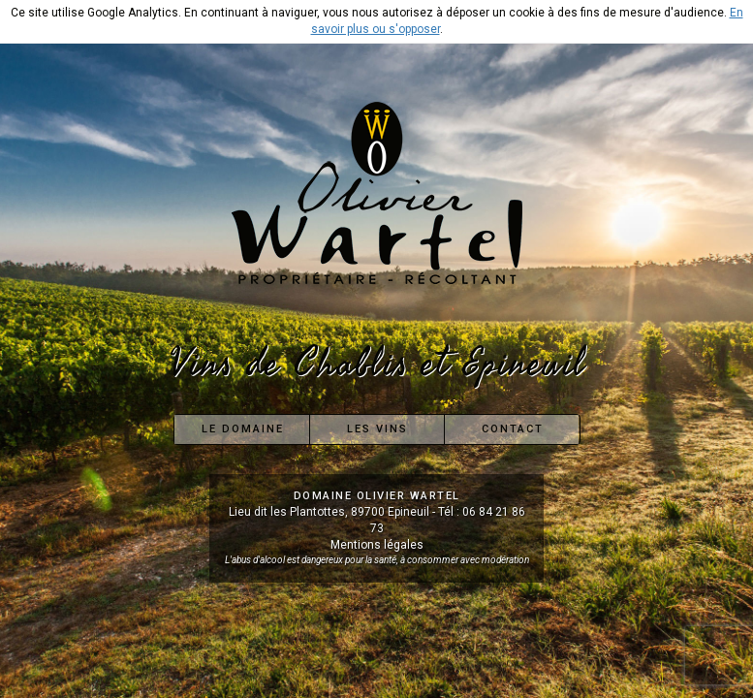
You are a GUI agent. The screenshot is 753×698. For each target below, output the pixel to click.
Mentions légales (377, 545)
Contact (513, 429)
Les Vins (377, 429)
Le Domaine (243, 429)
